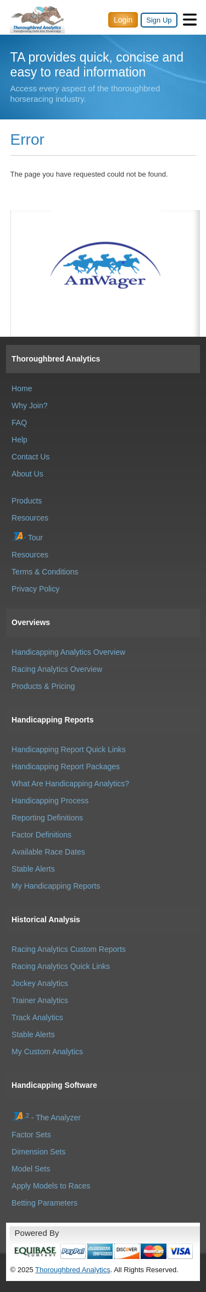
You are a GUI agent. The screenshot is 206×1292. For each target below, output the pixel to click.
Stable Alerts (33, 868)
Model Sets (31, 1168)
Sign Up (158, 20)
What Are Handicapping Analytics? (70, 783)
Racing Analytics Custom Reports (69, 949)
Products (27, 500)
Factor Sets (31, 1134)
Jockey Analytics (40, 983)
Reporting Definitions (47, 817)
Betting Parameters (44, 1202)
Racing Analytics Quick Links (61, 966)
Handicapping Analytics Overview (68, 652)
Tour (27, 537)
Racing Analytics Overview (57, 669)
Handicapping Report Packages (66, 766)
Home (22, 388)
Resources (30, 517)
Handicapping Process (50, 800)
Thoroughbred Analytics (56, 358)
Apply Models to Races (51, 1185)
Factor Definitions (41, 834)
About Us (27, 473)
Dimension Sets (38, 1151)
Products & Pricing (43, 686)
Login (123, 19)
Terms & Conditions (45, 571)
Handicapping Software (54, 1085)
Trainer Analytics (40, 1000)
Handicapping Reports (52, 719)
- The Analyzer (46, 1117)
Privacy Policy (35, 588)
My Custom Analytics (47, 1051)
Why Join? (29, 405)
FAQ (19, 422)
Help (19, 439)
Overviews (31, 622)
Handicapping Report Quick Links (69, 749)
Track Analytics (37, 1017)
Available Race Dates (48, 851)
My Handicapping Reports (56, 886)
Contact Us (30, 456)
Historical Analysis (46, 919)
